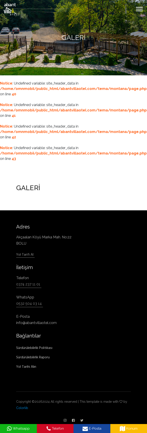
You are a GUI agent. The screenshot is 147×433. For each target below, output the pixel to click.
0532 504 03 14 (29, 303)
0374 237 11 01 (28, 284)
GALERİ (73, 37)
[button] (139, 8)
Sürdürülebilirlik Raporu (33, 357)
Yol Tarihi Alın (26, 367)
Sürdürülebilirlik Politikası (34, 348)
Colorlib (22, 408)
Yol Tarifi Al (24, 254)
